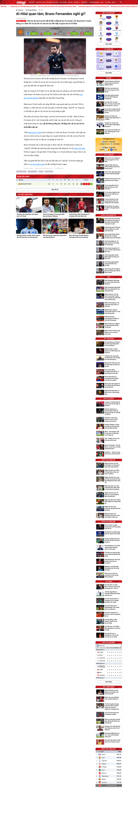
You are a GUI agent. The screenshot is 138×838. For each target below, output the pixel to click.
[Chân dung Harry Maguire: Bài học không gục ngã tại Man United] (108, 271)
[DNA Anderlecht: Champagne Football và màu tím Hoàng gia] (108, 319)
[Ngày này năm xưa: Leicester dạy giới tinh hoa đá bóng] (108, 508)
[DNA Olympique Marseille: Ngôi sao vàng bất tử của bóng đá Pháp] (108, 289)
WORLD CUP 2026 (40, 2)
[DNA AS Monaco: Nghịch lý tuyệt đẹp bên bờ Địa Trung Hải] (108, 326)
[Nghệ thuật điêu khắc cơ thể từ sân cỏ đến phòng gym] (108, 392)
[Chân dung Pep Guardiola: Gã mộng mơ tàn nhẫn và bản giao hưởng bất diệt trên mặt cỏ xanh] (108, 221)
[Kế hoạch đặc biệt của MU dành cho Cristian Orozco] (108, 742)
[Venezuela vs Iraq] (108, 60)
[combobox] (108, 645)
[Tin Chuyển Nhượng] (30, 10)
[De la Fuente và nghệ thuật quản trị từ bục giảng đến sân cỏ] (108, 527)
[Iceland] (116, 149)
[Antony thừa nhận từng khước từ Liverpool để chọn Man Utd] (81, 208)
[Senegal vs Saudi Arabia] (108, 54)
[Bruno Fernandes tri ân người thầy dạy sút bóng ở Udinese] (55, 208)
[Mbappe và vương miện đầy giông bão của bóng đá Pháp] (108, 568)
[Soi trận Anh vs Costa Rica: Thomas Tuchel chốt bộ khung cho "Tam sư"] (108, 104)
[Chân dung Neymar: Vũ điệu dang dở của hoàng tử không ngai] (108, 243)
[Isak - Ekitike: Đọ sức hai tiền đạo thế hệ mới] (108, 440)
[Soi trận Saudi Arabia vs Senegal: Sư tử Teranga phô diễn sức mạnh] (108, 600)
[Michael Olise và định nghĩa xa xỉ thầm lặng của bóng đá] (108, 351)
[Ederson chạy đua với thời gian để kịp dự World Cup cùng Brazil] (108, 721)
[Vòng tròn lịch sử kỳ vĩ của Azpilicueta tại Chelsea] (108, 180)
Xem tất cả (54, 189)
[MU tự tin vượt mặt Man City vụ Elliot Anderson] (108, 699)
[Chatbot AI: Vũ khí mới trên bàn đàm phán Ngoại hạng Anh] (108, 125)
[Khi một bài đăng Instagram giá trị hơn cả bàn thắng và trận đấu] (108, 372)
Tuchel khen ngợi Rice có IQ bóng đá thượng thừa (103, 6)
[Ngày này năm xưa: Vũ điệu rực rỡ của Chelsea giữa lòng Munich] (108, 495)
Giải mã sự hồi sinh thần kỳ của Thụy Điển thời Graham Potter (67, 6)
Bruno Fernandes (32, 171)
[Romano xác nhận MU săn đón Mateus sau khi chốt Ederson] (108, 728)
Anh (102, 2)
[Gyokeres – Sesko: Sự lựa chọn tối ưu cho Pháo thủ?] (108, 454)
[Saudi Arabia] (116, 144)
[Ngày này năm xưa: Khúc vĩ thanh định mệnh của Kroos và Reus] (108, 472)
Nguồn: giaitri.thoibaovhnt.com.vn (43, 168)
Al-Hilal (41, 171)
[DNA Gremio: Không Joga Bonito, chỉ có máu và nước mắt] (108, 332)
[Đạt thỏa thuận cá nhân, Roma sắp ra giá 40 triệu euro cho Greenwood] (28, 229)
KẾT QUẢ (70, 2)
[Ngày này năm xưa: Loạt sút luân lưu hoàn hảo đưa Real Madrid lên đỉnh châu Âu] (108, 480)
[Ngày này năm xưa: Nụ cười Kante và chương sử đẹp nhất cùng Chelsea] (108, 465)
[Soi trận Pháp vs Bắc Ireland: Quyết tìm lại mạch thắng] (108, 621)
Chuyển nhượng (94, 2)
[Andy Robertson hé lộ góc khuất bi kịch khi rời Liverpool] (108, 561)
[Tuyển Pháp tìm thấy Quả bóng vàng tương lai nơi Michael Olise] (108, 83)
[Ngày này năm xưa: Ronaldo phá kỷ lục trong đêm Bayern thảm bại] (108, 515)
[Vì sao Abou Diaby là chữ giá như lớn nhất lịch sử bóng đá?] (108, 194)
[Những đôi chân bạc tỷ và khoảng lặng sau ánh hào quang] (108, 365)
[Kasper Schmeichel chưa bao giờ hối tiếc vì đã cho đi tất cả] (108, 541)
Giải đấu (77, 2)
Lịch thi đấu (63, 2)
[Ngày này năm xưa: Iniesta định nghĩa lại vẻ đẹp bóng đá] (108, 502)
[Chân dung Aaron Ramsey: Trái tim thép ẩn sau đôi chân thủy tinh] (108, 229)
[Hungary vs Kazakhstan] (108, 23)
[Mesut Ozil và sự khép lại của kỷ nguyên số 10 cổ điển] (108, 160)
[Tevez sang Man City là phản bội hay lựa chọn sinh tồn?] (108, 187)
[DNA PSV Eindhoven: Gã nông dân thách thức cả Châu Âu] (108, 305)
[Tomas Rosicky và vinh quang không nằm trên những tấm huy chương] (108, 201)
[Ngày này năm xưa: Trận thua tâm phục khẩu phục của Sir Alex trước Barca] (108, 488)
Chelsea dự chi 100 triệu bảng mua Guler (33, 6)
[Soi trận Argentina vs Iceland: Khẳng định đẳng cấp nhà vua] (108, 594)
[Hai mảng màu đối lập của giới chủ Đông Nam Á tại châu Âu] (108, 132)
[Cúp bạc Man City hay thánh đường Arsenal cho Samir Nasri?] (108, 167)
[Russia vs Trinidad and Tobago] (108, 28)
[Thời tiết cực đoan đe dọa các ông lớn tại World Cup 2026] (108, 554)
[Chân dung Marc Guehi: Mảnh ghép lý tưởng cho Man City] (108, 257)
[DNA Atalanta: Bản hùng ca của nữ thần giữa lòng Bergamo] (108, 282)
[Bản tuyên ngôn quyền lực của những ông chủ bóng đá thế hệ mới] (108, 385)
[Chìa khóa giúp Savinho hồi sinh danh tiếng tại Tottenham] (108, 97)
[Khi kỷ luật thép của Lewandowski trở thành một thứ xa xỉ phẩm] (108, 379)
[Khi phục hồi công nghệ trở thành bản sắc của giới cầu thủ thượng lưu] (108, 358)
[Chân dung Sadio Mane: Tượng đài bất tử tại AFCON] (108, 264)
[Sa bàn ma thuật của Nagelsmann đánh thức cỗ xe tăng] (108, 118)
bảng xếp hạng (79, 148)
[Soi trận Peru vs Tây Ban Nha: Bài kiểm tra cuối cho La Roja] (108, 628)
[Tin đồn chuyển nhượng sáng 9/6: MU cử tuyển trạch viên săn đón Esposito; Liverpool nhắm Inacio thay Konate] (108, 706)
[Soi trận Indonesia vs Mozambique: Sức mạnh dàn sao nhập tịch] (108, 607)
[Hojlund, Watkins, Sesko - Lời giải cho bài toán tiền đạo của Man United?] (108, 426)
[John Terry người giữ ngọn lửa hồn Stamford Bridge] (108, 173)
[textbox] (101, 645)
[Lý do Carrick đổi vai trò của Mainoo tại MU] (108, 714)
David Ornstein (49, 171)
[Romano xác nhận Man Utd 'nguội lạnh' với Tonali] (28, 208)
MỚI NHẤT (32, 2)
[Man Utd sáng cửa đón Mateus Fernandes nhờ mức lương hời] (81, 229)
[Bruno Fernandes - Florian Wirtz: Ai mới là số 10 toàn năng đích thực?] (108, 447)
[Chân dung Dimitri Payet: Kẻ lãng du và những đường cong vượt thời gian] (108, 236)
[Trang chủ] (19, 10)
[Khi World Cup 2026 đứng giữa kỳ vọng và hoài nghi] (108, 534)
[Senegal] (101, 144)
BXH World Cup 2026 (52, 2)
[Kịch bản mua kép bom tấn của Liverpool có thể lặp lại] (108, 90)
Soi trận (108, 2)
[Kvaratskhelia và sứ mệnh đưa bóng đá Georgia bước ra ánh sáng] (108, 547)
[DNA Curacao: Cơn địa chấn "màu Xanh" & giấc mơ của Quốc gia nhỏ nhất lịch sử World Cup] (108, 297)
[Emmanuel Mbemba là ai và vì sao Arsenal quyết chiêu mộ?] (108, 735)
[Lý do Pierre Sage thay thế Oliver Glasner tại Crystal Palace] (108, 111)
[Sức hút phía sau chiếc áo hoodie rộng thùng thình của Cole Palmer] (108, 344)
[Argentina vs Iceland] (108, 67)
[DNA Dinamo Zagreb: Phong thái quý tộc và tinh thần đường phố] (108, 312)
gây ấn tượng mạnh (37, 164)
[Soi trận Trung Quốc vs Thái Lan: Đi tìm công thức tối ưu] (108, 614)
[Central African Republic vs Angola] (108, 17)
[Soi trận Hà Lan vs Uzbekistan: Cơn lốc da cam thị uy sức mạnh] (108, 635)
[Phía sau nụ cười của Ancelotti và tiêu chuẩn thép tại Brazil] (108, 575)
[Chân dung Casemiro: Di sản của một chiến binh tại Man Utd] (108, 250)
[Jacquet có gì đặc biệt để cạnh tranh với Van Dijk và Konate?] (108, 404)
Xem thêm (109, 44)
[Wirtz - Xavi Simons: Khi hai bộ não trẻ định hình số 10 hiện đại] (108, 433)
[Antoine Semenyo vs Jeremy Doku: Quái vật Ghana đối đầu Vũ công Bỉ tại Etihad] (108, 412)
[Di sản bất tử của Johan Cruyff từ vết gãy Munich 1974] (108, 208)
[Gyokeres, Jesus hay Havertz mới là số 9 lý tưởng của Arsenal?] (108, 419)
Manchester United (35, 132)
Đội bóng (84, 2)
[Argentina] (101, 149)
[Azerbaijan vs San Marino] (108, 34)
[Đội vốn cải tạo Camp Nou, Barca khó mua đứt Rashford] (55, 229)
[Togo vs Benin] (108, 39)
